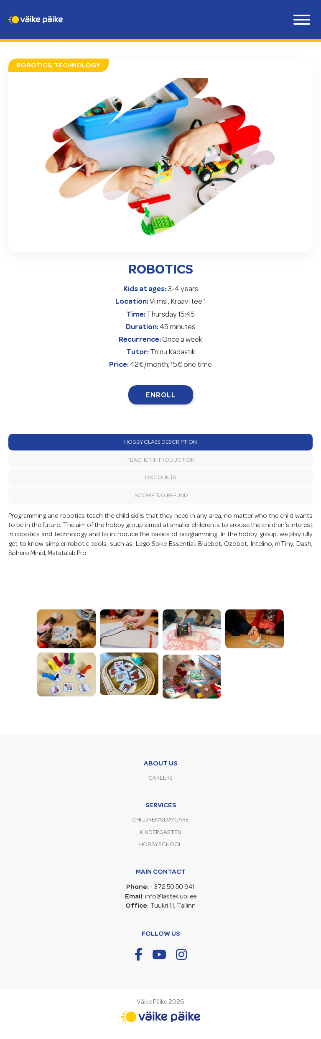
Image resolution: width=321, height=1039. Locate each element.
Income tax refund (160, 495)
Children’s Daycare (160, 819)
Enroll (160, 395)
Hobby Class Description (160, 442)
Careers (160, 778)
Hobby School (160, 844)
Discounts (160, 477)
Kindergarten (160, 832)
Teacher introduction (160, 460)
